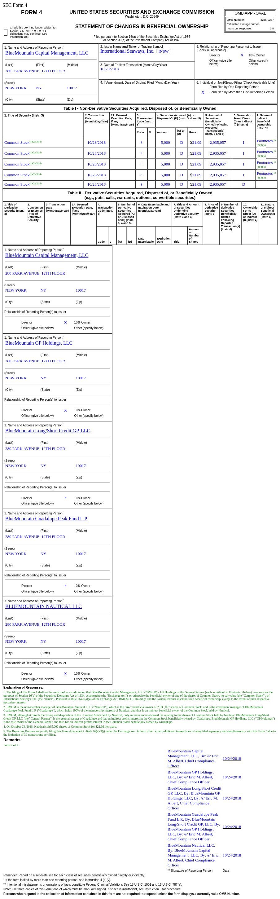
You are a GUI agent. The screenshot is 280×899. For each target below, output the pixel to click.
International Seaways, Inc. (127, 51)
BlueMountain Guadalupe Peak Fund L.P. (46, 518)
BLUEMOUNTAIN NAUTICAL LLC (43, 606)
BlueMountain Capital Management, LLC (46, 52)
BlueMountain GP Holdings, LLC (38, 343)
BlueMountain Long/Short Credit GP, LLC (47, 430)
